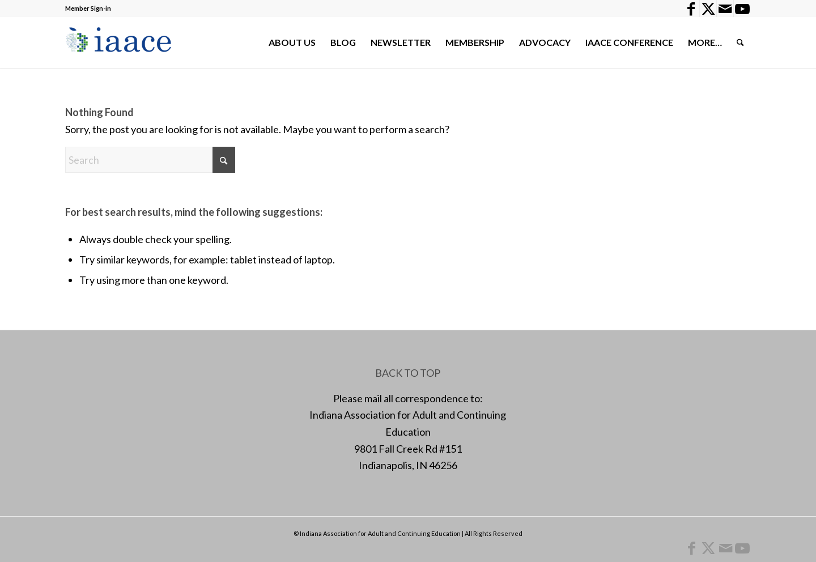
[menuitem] (292, 42)
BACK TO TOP (407, 373)
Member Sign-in (88, 8)
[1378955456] (121, 42)
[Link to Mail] (725, 8)
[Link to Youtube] (742, 8)
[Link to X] (708, 8)
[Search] (740, 42)
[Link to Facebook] (691, 8)
